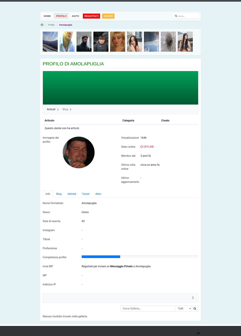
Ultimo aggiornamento (130, 179)
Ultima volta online (128, 166)
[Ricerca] (194, 308)
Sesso (46, 212)
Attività (72, 194)
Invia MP (48, 266)
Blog (67, 109)
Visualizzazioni (130, 137)
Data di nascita (51, 221)
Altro (98, 194)
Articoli (53, 109)
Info (48, 194)
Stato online (128, 146)
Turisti (85, 194)
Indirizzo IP (49, 284)
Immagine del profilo (51, 139)
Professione (50, 248)
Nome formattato (53, 203)
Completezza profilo (54, 257)
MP (45, 275)
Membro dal (128, 155)
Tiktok (46, 239)
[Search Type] (183, 308)
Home (42, 25)
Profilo (51, 25)
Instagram (49, 230)
